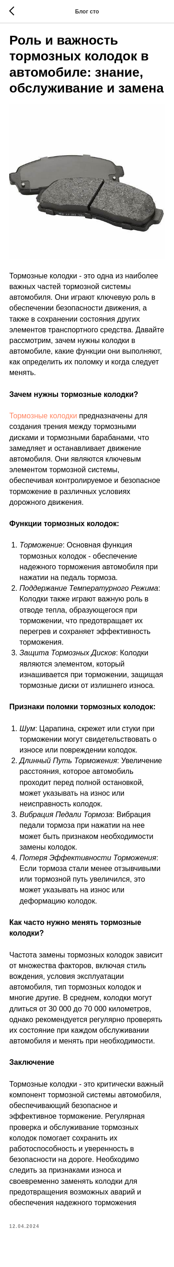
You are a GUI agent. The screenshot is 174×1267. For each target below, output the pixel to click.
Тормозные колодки (43, 416)
